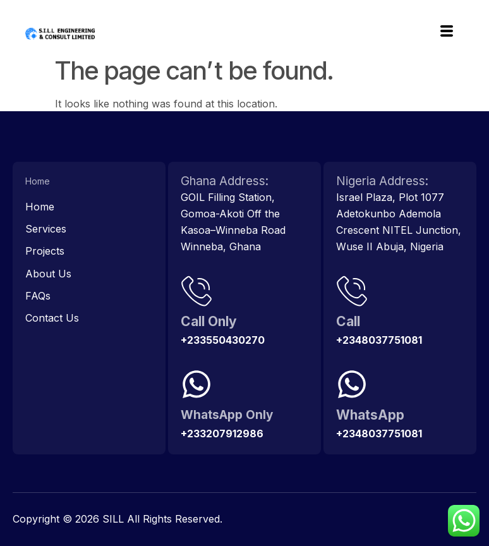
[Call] (352, 290)
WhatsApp (370, 415)
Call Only (209, 321)
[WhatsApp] (352, 384)
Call (348, 321)
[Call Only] (196, 290)
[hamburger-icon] (446, 33)
